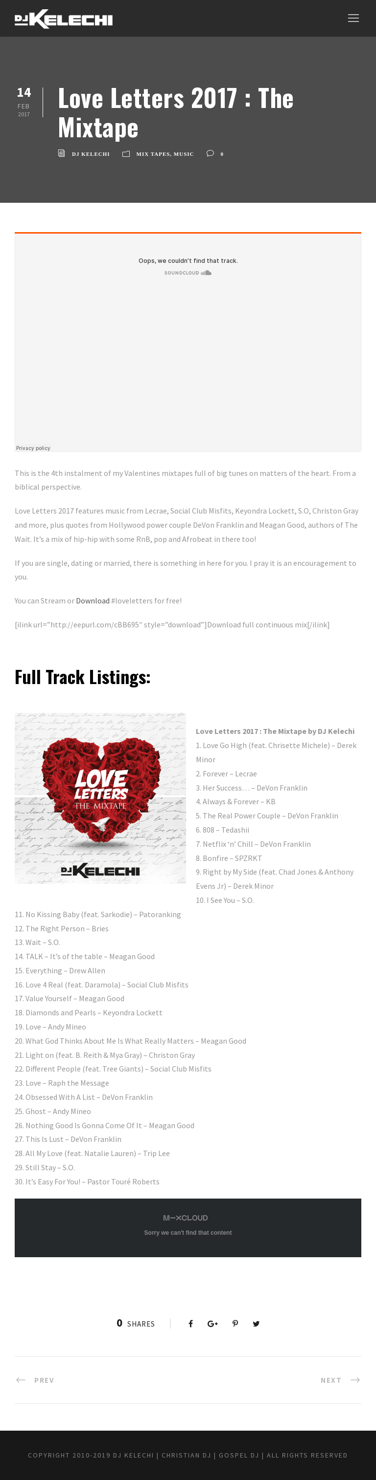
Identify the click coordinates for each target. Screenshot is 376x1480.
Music (184, 154)
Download (93, 600)
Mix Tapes (153, 154)
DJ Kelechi (91, 154)
